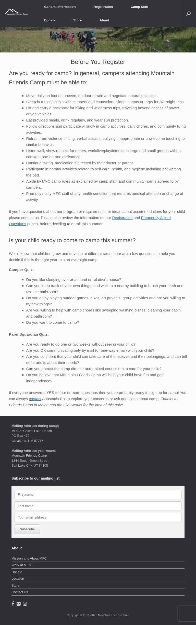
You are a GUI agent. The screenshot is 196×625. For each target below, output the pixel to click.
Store (77, 20)
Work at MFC (21, 565)
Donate (49, 20)
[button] (188, 13)
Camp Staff (139, 7)
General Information (60, 7)
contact (35, 399)
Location (17, 578)
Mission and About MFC (29, 558)
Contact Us (19, 592)
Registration (103, 7)
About (104, 20)
